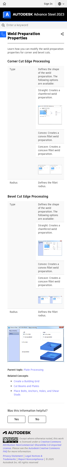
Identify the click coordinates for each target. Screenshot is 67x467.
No (37, 419)
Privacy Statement (13, 456)
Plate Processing (33, 370)
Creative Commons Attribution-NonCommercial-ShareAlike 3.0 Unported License (32, 445)
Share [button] (62, 35)
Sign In (48, 4)
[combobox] (33, 25)
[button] (61, 4)
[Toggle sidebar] (3, 34)
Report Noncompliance (30, 459)
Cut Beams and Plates (26, 386)
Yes (16, 419)
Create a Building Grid (26, 381)
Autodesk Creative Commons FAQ (31, 450)
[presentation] (10, 440)
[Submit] (3, 25)
